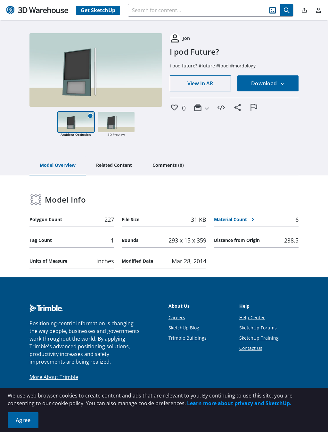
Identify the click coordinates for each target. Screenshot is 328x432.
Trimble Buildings (187, 338)
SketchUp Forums (258, 328)
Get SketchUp (98, 10)
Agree (23, 420)
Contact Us (250, 348)
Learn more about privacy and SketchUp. (239, 403)
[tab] (57, 165)
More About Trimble (53, 377)
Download (268, 83)
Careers (176, 317)
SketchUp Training (259, 338)
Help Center (252, 317)
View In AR (200, 83)
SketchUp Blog (183, 328)
